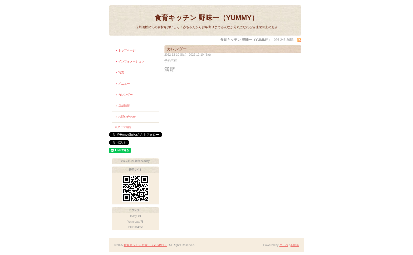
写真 (121, 72)
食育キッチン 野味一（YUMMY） (206, 18)
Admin (295, 245)
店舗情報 (124, 105)
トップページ (127, 50)
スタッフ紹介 (123, 127)
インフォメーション (131, 61)
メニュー (124, 83)
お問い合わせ (127, 116)
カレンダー (125, 94)
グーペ (283, 245)
